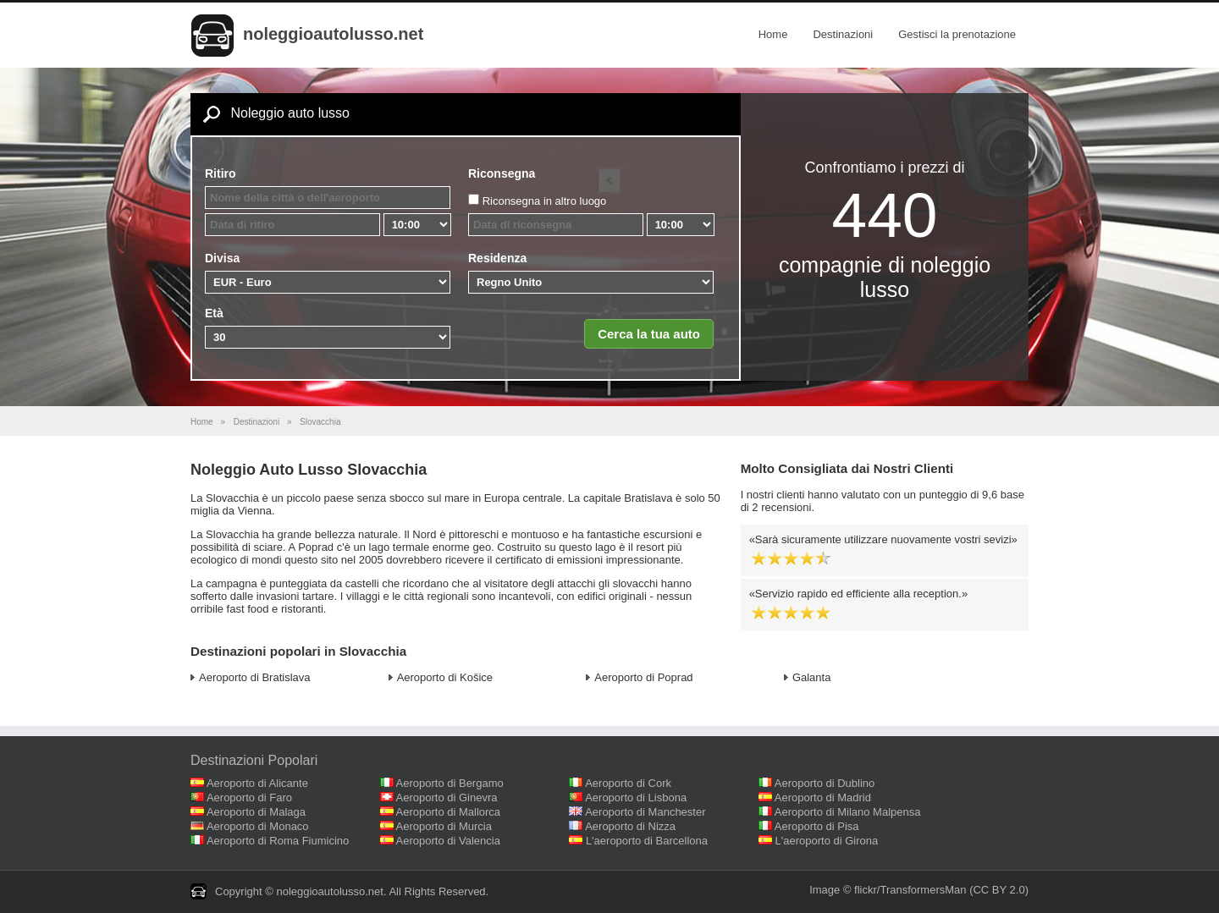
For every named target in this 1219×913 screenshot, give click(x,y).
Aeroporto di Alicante (257, 783)
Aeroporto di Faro (249, 797)
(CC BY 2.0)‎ (999, 889)
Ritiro (220, 173)
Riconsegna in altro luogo (545, 201)
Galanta (811, 677)
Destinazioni (843, 34)
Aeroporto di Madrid (823, 797)
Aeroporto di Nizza (630, 826)
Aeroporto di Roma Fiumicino (278, 840)
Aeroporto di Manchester (645, 812)
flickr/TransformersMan (910, 889)
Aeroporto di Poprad (643, 677)
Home (773, 34)
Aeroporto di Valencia (448, 840)
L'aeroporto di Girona (827, 840)
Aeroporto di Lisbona (636, 797)
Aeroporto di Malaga (256, 812)
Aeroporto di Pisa (817, 826)
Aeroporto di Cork (628, 783)
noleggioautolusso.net (333, 34)
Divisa (222, 258)
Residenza (497, 258)
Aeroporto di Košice (445, 677)
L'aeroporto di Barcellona (647, 840)
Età (214, 313)
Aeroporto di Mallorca (448, 812)
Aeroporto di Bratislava (255, 677)
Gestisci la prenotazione (957, 34)
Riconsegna (501, 173)
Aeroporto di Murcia (444, 826)
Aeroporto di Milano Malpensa (848, 812)
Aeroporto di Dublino (825, 783)
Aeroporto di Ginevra (447, 797)
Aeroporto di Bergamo (450, 783)
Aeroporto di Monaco (258, 826)
